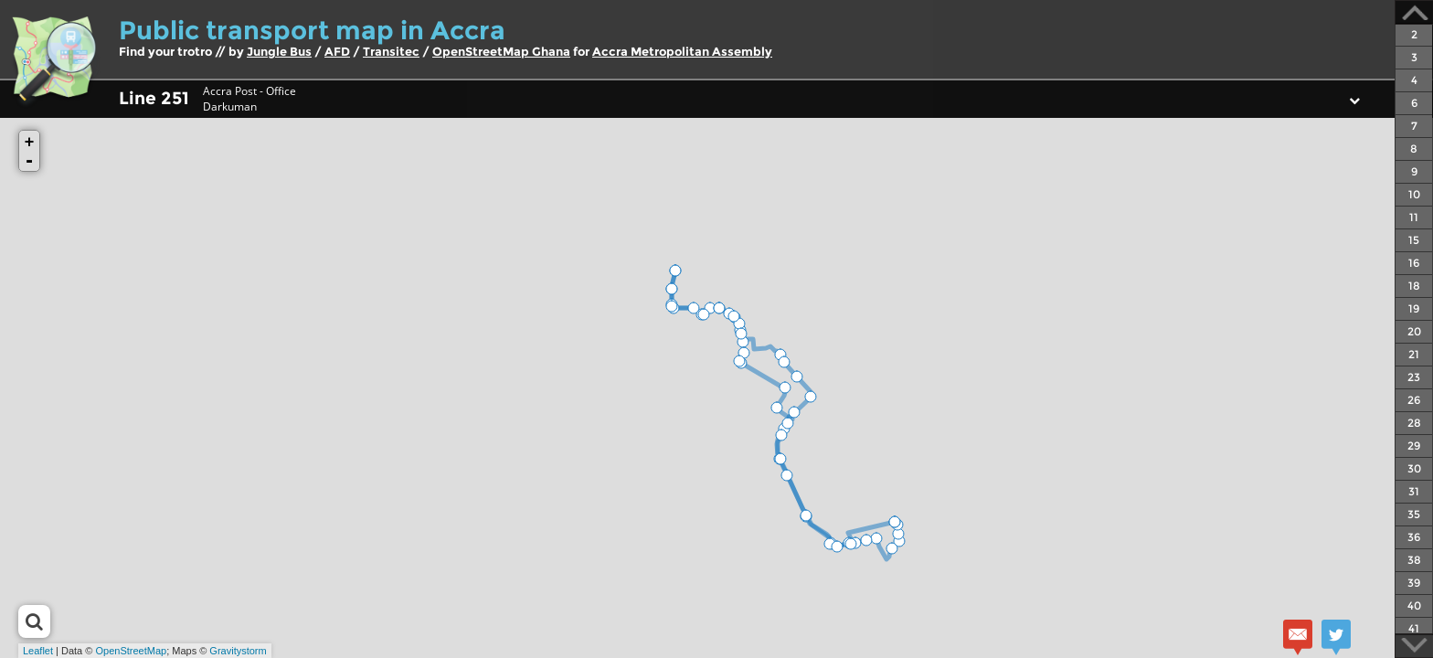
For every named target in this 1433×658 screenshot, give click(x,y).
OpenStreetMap (130, 650)
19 (1413, 308)
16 (1413, 263)
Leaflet (38, 650)
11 (1413, 217)
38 (1414, 560)
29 (1413, 445)
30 (1414, 468)
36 (1413, 537)
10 (1414, 194)
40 (1414, 605)
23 (1413, 377)
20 (1414, 331)
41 (1413, 628)
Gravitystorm (237, 650)
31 (1413, 491)
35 (1413, 514)
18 (1414, 285)
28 (1414, 423)
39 (1413, 582)
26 (1413, 400)
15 (1413, 240)
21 (1413, 354)
